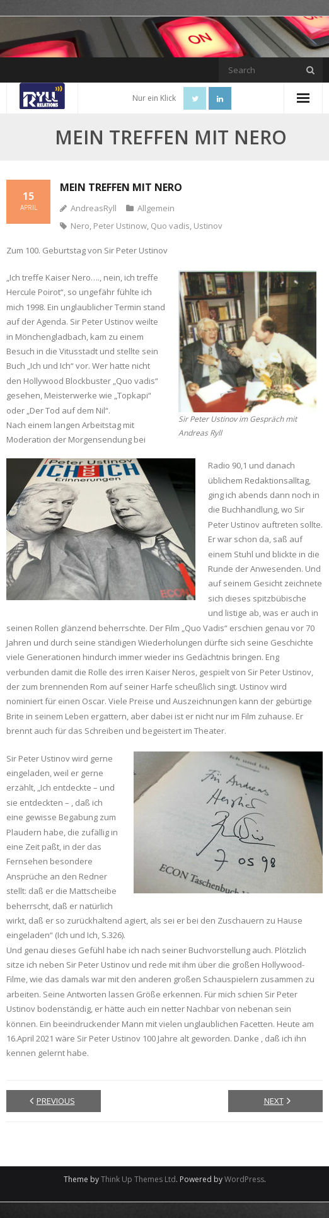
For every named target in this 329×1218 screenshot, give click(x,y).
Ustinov (207, 225)
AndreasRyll (94, 208)
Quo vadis (170, 225)
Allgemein (156, 208)
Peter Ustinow (120, 225)
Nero (80, 225)
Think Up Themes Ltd (138, 1179)
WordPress (244, 1179)
